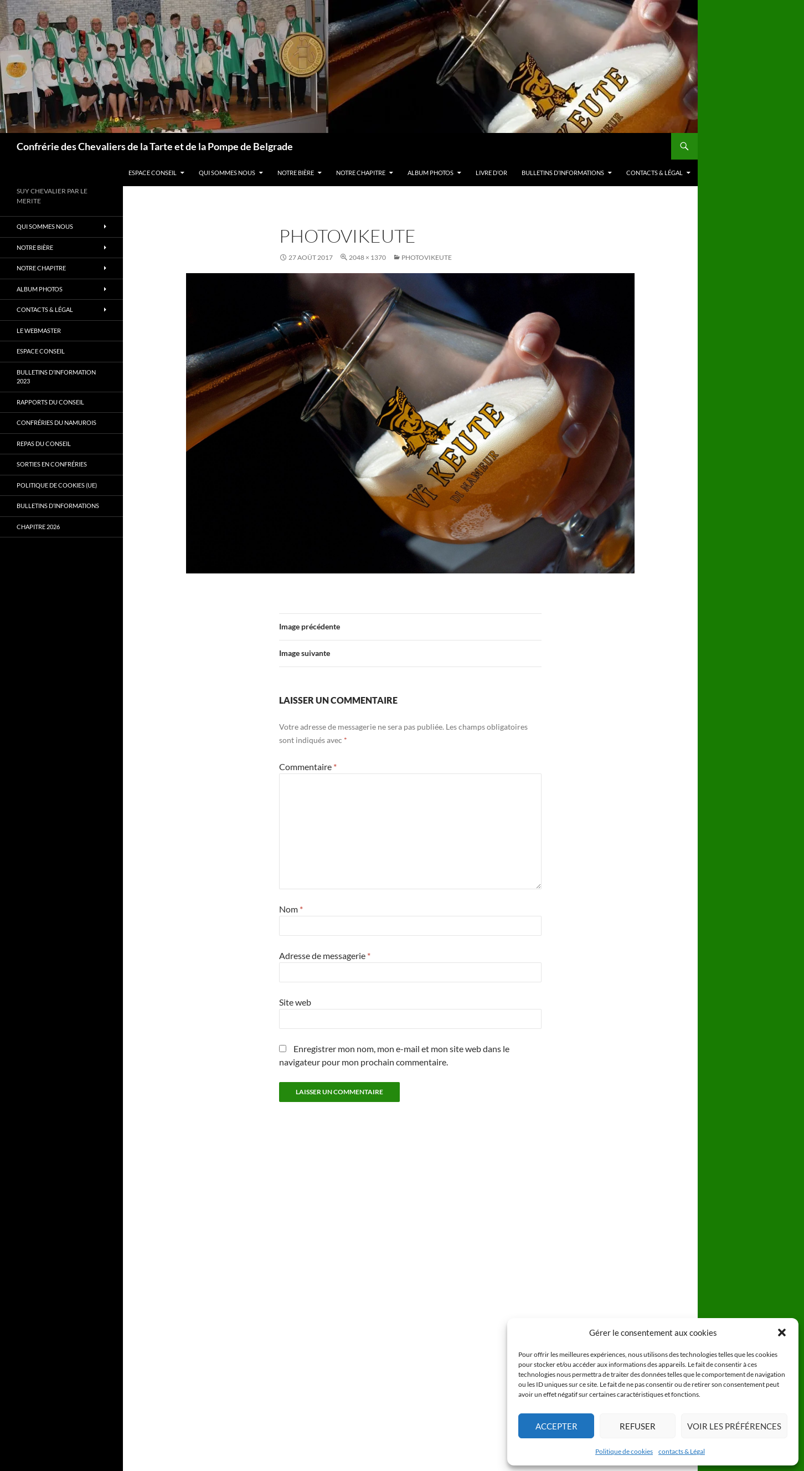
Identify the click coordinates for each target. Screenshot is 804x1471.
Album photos (430, 172)
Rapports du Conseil (50, 402)
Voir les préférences (734, 1426)
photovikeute (426, 257)
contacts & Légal (681, 1451)
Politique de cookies (624, 1451)
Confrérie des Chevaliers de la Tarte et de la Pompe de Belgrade (155, 146)
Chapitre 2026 (38, 526)
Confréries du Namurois (56, 422)
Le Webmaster (39, 330)
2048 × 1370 (367, 257)
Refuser (638, 1426)
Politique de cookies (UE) (57, 485)
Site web (295, 1002)
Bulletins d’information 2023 (56, 376)
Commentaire (308, 766)
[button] (781, 1332)
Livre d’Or (491, 172)
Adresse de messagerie (324, 955)
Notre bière (295, 172)
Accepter (556, 1426)
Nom (291, 909)
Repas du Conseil (44, 443)
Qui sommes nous (227, 172)
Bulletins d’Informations (563, 172)
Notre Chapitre (360, 172)
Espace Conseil (152, 172)
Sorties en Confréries (52, 464)
